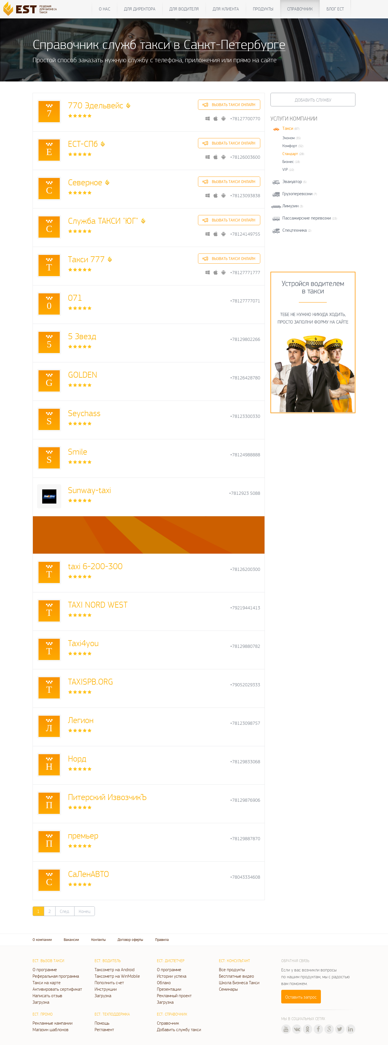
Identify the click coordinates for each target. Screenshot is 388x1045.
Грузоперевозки (297, 194)
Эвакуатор (292, 181)
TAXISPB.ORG (90, 681)
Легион (80, 719)
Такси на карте (47, 982)
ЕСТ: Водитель (108, 960)
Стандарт (290, 153)
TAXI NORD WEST (97, 604)
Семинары (228, 989)
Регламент (104, 1029)
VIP (285, 169)
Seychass (84, 412)
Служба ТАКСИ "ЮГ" (103, 220)
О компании (42, 939)
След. (65, 911)
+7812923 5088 (244, 493)
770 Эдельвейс (95, 105)
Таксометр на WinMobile (117, 976)
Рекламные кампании (53, 1023)
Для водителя (184, 9)
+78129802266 (245, 339)
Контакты (98, 939)
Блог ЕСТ (335, 9)
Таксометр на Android (115, 969)
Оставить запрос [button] (301, 997)
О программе (45, 969)
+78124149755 (245, 234)
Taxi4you (83, 642)
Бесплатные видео (236, 976)
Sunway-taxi (89, 489)
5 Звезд (82, 335)
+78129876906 (245, 800)
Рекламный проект (174, 995)
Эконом (288, 137)
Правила (162, 939)
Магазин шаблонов (51, 1029)
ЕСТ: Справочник (172, 1014)
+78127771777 (245, 272)
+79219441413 (245, 607)
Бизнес (288, 161)
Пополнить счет (109, 982)
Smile (77, 451)
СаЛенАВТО (88, 873)
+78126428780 (245, 377)
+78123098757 (245, 723)
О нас (104, 9)
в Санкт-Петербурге (229, 44)
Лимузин (290, 206)
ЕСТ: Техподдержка (112, 1014)
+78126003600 (245, 157)
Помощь (102, 1023)
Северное (85, 182)
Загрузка (41, 1002)
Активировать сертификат (57, 989)
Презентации (169, 989)
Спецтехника (294, 230)
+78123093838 (245, 195)
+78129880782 (245, 646)
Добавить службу (313, 100)
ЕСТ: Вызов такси (48, 960)
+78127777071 (245, 301)
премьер (83, 835)
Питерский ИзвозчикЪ (107, 796)
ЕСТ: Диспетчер (170, 960)
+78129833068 (245, 761)
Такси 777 (86, 259)
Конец (84, 911)
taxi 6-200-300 (95, 565)
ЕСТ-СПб (83, 143)
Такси (287, 128)
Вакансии (71, 939)
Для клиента (226, 9)
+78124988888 (245, 454)
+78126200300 (245, 569)
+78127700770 (245, 118)
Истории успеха (171, 976)
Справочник (300, 9)
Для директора (139, 9)
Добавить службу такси (179, 1029)
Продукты (263, 9)
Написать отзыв (47, 995)
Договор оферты (130, 939)
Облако (164, 982)
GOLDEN (82, 374)
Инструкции (106, 989)
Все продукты (232, 969)
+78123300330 (245, 416)
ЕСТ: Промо (43, 1014)
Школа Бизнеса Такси (239, 982)
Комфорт (289, 145)
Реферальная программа (56, 976)
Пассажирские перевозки (306, 218)
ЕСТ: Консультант (234, 960)
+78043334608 (245, 877)
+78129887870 (245, 838)
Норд (77, 758)
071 (75, 297)
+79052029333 (245, 684)
